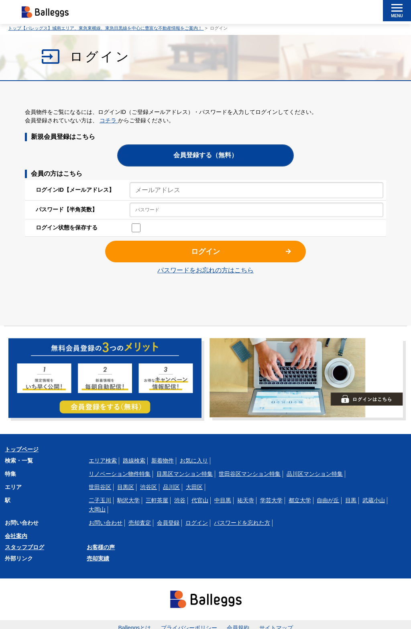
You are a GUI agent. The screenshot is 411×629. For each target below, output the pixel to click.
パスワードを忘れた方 (242, 522)
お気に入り (194, 460)
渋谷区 (148, 487)
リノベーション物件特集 (120, 474)
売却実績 (98, 558)
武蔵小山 (373, 500)
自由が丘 (328, 500)
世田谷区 (100, 487)
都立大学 (300, 500)
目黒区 (125, 487)
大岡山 (97, 509)
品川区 (171, 487)
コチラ (109, 120)
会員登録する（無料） (205, 155)
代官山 (199, 500)
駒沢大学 (128, 500)
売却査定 (139, 522)
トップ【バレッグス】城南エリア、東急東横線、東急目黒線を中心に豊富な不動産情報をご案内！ (105, 28)
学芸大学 (271, 500)
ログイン (205, 252)
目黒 (350, 500)
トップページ (22, 449)
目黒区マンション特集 (185, 474)
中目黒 (222, 500)
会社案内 (16, 536)
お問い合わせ (105, 522)
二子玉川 (100, 500)
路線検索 (134, 460)
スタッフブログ (24, 547)
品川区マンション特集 (315, 474)
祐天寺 (245, 500)
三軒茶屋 (157, 500)
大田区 (194, 487)
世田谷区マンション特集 (250, 474)
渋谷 (179, 500)
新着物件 (162, 460)
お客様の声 (101, 547)
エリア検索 (103, 460)
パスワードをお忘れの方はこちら (205, 270)
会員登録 (168, 522)
